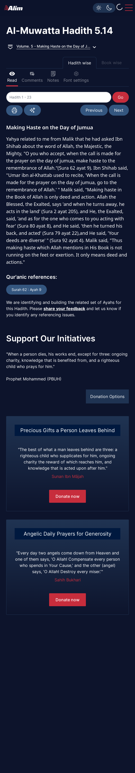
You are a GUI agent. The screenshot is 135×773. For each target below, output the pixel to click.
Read (12, 77)
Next (118, 110)
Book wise (112, 62)
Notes (53, 77)
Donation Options (107, 396)
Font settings (76, 77)
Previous (94, 110)
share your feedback (64, 308)
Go (120, 97)
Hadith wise (79, 62)
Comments (32, 77)
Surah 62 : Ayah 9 (26, 289)
